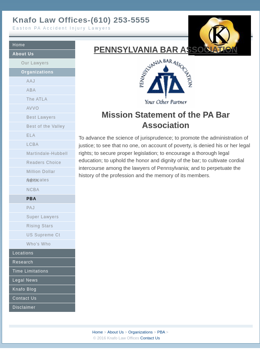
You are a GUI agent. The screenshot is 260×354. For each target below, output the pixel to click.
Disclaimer (24, 307)
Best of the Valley (45, 126)
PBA (31, 198)
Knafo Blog (25, 289)
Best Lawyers (41, 117)
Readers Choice (43, 162)
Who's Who (38, 244)
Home (19, 44)
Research (23, 262)
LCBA (32, 144)
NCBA (32, 189)
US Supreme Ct (43, 235)
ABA (31, 90)
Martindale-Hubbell (47, 153)
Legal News (25, 280)
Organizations (37, 72)
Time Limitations (30, 271)
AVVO (32, 108)
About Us (23, 54)
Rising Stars (39, 225)
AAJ (30, 81)
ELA (31, 135)
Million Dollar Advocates (40, 172)
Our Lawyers (35, 63)
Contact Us (25, 298)
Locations (23, 253)
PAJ (30, 207)
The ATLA (36, 99)
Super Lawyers (42, 216)
